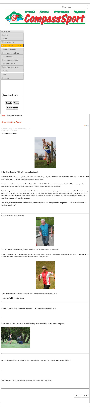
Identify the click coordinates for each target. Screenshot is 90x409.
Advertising (7, 56)
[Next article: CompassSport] (85, 396)
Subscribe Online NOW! (12, 46)
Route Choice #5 (9, 64)
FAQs (5, 71)
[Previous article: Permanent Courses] (77, 396)
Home (5, 35)
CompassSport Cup (10, 60)
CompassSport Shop (11, 53)
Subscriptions (8, 42)
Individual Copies (9, 49)
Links (5, 74)
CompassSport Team (11, 67)
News (5, 39)
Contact (6, 78)
